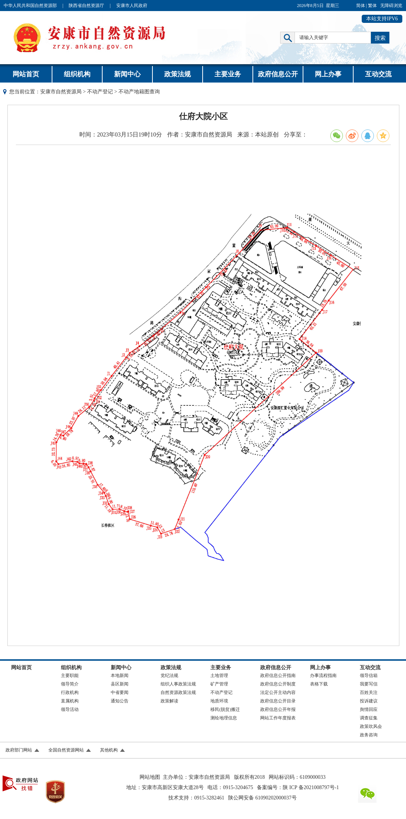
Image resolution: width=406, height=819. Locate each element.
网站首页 (26, 74)
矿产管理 (219, 684)
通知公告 (119, 701)
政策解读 (169, 701)
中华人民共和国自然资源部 (30, 5)
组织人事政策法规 (178, 684)
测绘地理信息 (223, 717)
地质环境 (219, 701)
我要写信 (369, 684)
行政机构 (70, 692)
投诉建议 (369, 701)
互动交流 (378, 74)
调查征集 (369, 717)
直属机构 (70, 701)
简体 (360, 5)
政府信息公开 (278, 74)
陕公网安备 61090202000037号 (262, 798)
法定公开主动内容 (278, 692)
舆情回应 (369, 709)
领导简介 (70, 684)
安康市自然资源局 (61, 91)
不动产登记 (100, 91)
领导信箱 (369, 675)
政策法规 (177, 74)
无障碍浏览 (391, 5)
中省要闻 (119, 692)
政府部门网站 (19, 750)
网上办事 (328, 74)
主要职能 (70, 675)
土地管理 (219, 675)
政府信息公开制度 (278, 684)
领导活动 (70, 709)
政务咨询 (369, 734)
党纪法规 (169, 675)
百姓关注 (369, 692)
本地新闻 (119, 675)
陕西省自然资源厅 (86, 5)
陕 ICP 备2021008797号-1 (311, 787)
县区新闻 (119, 684)
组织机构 (77, 74)
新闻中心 (127, 74)
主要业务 (227, 74)
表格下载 (319, 684)
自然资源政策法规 (178, 692)
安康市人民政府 (131, 5)
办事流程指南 (323, 675)
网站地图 (150, 777)
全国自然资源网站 (66, 750)
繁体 (372, 5)
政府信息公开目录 (278, 701)
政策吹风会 (371, 726)
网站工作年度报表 (278, 717)
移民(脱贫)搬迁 (225, 709)
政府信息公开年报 (278, 709)
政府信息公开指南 (278, 675)
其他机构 (109, 750)
